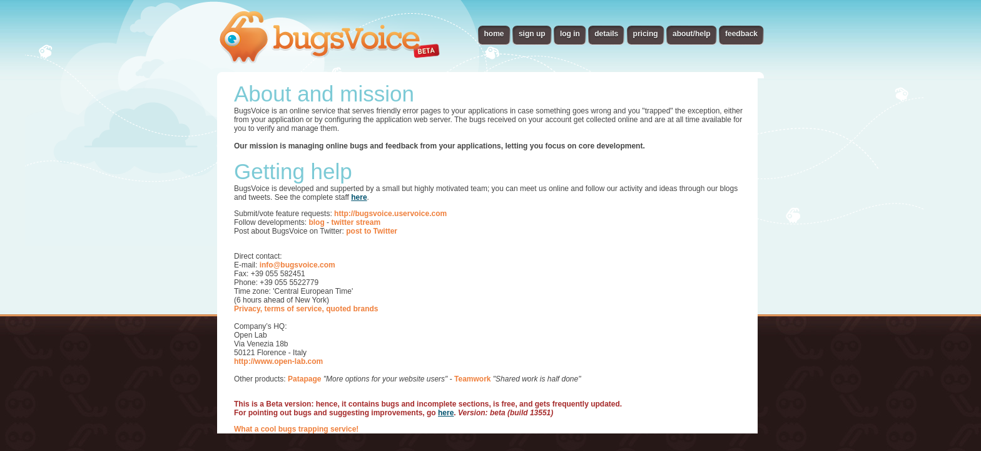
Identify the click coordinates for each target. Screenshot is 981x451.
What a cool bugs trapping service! (296, 429)
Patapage (304, 379)
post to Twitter (371, 231)
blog (316, 222)
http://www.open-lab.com (278, 361)
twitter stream (355, 222)
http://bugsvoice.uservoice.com (390, 213)
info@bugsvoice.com (297, 265)
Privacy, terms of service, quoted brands (306, 308)
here (359, 197)
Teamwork (472, 379)
